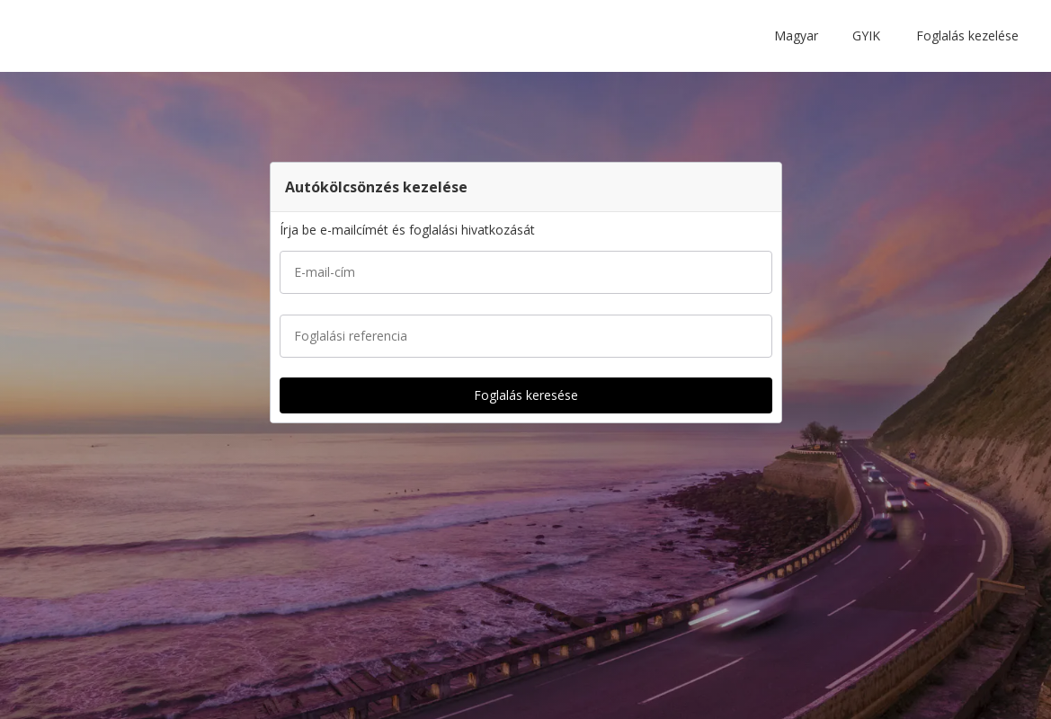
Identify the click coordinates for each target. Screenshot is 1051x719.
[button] (800, 36)
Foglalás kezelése (967, 35)
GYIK (866, 35)
